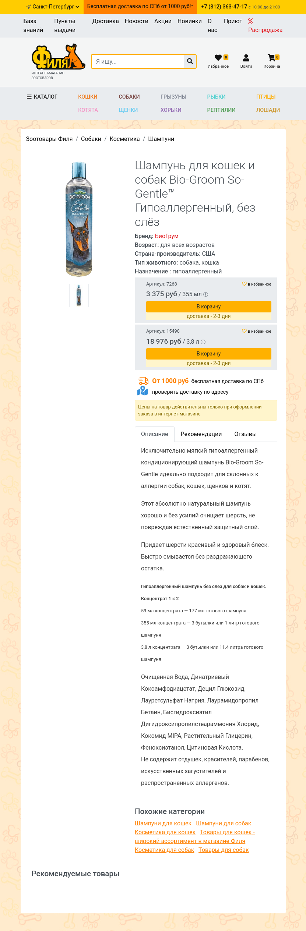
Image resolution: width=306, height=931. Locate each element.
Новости (136, 21)
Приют (233, 21)
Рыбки (216, 97)
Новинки (189, 21)
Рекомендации (201, 434)
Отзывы (245, 434)
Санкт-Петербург (55, 7)
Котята (88, 110)
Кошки (87, 97)
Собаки (129, 97)
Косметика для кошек (165, 832)
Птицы (265, 97)
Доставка (105, 21)
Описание (154, 434)
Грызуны (173, 97)
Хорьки (171, 110)
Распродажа (265, 25)
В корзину (209, 306)
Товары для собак (223, 849)
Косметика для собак (164, 849)
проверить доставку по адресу (190, 392)
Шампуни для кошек (163, 823)
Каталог (41, 97)
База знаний (33, 25)
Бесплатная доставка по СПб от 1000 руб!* (140, 6)
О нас (212, 25)
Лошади (268, 110)
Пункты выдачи (64, 25)
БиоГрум (167, 236)
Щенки (128, 110)
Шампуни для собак (223, 823)
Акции (163, 21)
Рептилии (221, 110)
